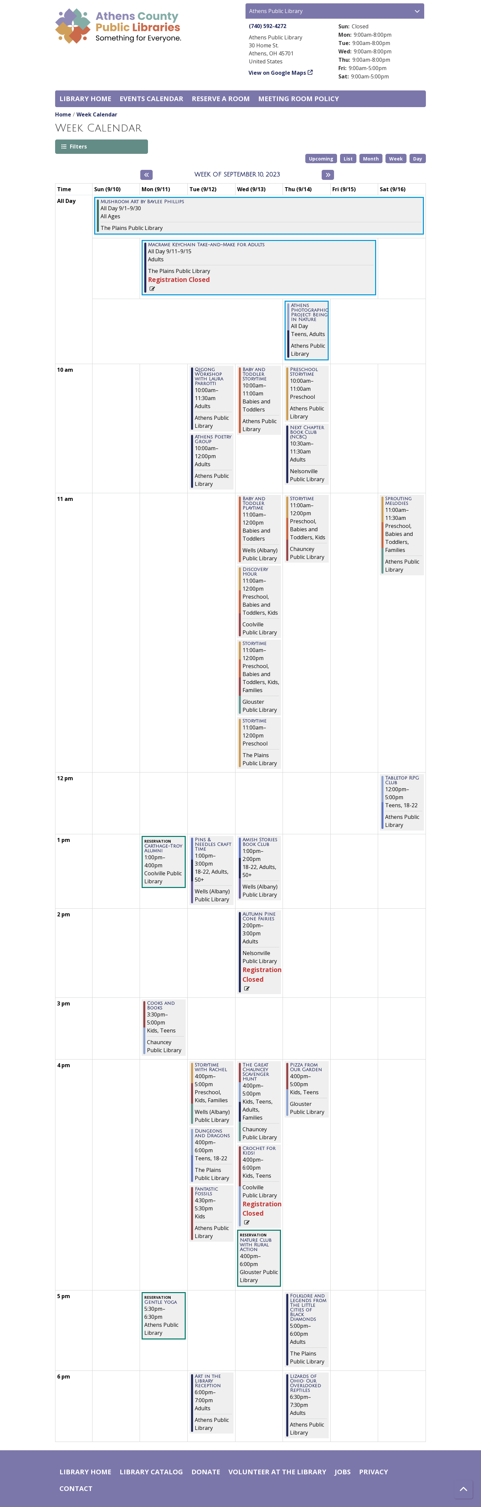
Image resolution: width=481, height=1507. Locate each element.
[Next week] (328, 175)
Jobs (343, 1471)
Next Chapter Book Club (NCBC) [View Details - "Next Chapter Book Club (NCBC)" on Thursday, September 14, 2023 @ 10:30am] (307, 432)
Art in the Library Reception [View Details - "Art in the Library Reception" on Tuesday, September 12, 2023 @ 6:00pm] (208, 1381)
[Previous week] (146, 175)
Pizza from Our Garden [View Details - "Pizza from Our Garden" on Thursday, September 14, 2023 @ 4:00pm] (306, 1067)
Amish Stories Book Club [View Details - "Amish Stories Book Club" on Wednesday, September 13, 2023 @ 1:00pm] (260, 842)
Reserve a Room (221, 98)
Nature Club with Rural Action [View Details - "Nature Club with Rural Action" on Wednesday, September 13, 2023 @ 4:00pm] (256, 1245)
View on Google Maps (277, 72)
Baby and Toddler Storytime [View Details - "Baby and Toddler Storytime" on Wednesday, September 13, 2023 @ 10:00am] (255, 374)
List (348, 159)
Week (396, 159)
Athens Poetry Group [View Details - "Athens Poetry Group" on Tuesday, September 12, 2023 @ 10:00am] (213, 439)
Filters (78, 146)
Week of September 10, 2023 (237, 174)
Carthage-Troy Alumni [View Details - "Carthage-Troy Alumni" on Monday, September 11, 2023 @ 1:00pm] (163, 848)
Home (63, 114)
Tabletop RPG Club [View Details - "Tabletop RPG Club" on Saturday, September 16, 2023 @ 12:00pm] (402, 780)
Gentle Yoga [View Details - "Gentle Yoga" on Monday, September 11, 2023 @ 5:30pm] (160, 1302)
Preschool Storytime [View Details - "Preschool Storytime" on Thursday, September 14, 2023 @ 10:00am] (304, 372)
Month (371, 159)
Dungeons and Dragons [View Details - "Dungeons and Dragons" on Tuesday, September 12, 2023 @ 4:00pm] (212, 1133)
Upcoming (321, 159)
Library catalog (151, 1471)
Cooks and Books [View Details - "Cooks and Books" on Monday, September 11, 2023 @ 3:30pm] (161, 1005)
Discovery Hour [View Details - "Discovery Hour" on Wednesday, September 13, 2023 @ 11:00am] (255, 572)
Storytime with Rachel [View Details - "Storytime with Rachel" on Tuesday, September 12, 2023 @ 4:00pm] (211, 1067)
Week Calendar (96, 114)
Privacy (373, 1471)
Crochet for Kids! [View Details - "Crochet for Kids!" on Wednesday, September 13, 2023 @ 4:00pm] (259, 1151)
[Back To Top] (463, 1489)
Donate (205, 1471)
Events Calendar (151, 98)
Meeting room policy (298, 98)
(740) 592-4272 (267, 26)
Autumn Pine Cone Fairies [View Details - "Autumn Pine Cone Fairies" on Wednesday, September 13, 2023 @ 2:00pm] (259, 916)
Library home (85, 98)
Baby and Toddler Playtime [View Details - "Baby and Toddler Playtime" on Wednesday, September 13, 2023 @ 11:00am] (254, 504)
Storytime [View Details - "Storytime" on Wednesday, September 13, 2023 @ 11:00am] (255, 643)
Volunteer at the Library (277, 1471)
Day (417, 159)
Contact (76, 1488)
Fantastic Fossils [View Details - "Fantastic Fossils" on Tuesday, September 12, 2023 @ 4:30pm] (206, 1191)
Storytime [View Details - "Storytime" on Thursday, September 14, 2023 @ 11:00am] (302, 499)
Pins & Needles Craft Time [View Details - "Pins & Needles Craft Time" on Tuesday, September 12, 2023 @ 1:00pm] (213, 845)
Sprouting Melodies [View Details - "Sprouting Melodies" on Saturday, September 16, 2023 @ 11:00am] (398, 501)
